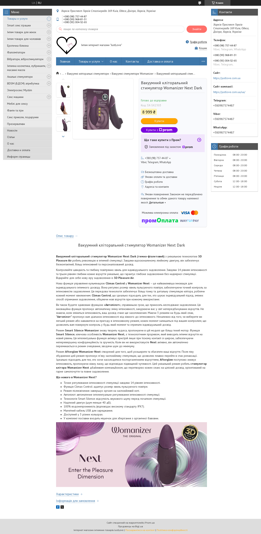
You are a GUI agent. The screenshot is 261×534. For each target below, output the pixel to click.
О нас (10, 143)
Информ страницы (18, 156)
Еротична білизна (18, 45)
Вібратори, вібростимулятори (25, 59)
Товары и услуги (17, 18)
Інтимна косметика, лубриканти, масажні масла (26, 68)
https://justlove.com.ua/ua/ (229, 92)
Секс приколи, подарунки (23, 117)
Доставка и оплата (18, 150)
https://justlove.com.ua (226, 78)
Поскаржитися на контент (140, 530)
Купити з (159, 130)
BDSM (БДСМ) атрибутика (23, 83)
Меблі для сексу (17, 103)
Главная (65, 61)
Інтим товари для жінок (21, 32)
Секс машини (15, 97)
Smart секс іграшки (19, 25)
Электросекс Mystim (19, 90)
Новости (12, 130)
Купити (159, 121)
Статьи (11, 137)
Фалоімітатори (16, 52)
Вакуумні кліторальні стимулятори (88, 73)
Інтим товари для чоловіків (24, 39)
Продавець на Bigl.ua (130, 526)
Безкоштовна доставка (159, 172)
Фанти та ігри (15, 110)
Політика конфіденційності (172, 530)
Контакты (132, 61)
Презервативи (16, 124)
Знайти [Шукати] (196, 29)
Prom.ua (150, 522)
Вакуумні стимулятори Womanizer (133, 73)
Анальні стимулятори (20, 77)
